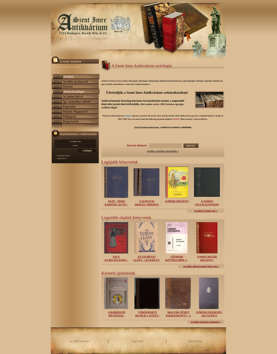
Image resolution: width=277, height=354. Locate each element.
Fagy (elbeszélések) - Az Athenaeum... (116, 260)
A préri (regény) (177, 201)
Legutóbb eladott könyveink (126, 217)
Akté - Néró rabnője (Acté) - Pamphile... (116, 204)
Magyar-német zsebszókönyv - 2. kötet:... (178, 315)
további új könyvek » (205, 211)
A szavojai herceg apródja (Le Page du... (147, 204)
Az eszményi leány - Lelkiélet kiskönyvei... (146, 260)
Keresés (68, 86)
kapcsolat (137, 341)
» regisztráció (61, 158)
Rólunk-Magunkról (75, 111)
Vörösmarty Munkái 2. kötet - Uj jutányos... (147, 315)
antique (128, 116)
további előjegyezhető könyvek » (201, 266)
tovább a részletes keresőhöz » (162, 151)
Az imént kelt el (73, 96)
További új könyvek (75, 81)
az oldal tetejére (79, 341)
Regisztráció (70, 121)
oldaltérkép (195, 341)
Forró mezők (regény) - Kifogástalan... (207, 260)
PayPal (176, 119)
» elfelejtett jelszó (62, 155)
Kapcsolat (69, 106)
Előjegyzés (69, 116)
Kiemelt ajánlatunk (118, 273)
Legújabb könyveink (119, 162)
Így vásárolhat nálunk (77, 101)
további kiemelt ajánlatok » (206, 322)
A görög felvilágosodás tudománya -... (207, 204)
